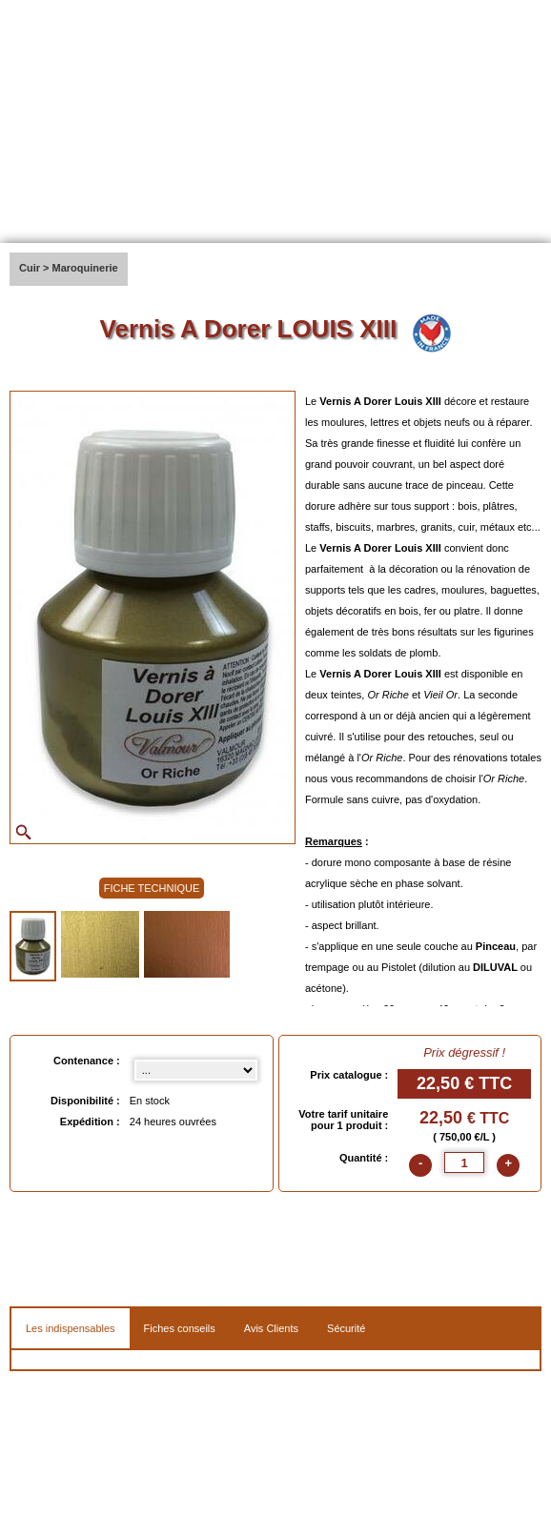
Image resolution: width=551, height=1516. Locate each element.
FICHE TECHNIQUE (152, 888)
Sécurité (346, 1328)
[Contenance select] (196, 1070)
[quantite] (464, 1162)
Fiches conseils (179, 1328)
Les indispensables (70, 1328)
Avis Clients (271, 1328)
